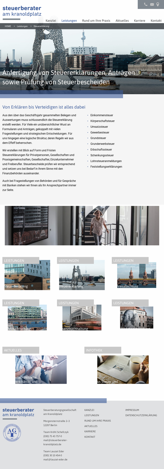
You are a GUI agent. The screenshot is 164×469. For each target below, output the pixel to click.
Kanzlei (89, 410)
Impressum (132, 410)
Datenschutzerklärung (141, 415)
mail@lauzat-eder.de (55, 459)
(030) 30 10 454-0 (52, 455)
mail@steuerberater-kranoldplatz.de (55, 442)
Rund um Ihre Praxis (97, 420)
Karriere (90, 431)
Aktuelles (90, 426)
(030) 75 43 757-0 (52, 436)
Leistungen (91, 415)
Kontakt (89, 436)
